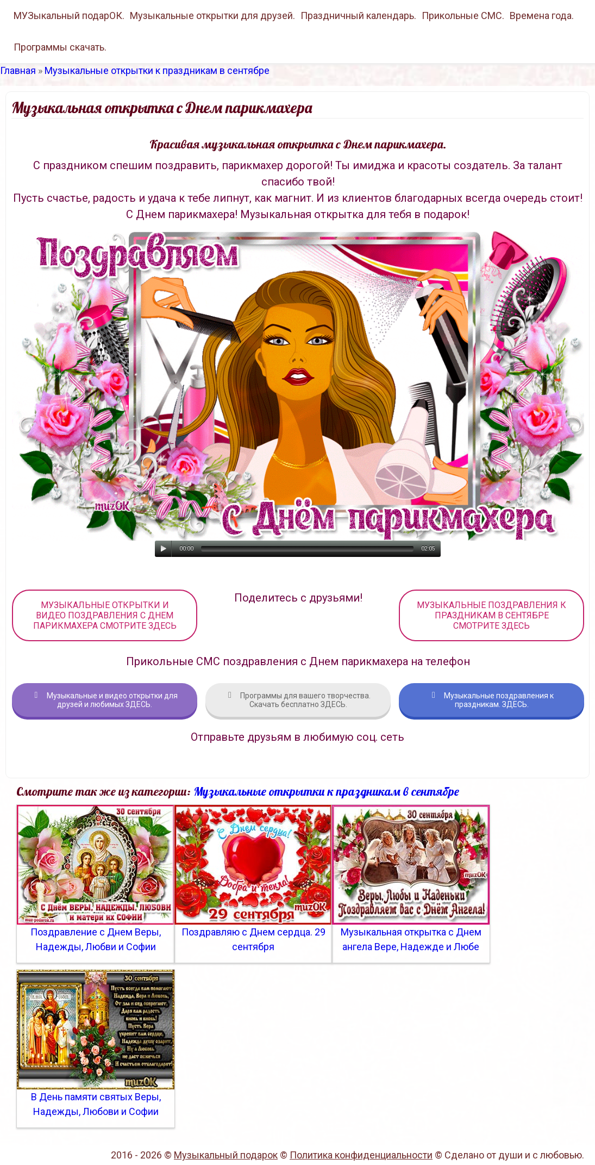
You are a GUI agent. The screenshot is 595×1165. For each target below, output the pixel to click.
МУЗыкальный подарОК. (69, 15)
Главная (18, 70)
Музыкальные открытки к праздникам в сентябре (157, 70)
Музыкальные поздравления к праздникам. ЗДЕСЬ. (491, 700)
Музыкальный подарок (226, 1155)
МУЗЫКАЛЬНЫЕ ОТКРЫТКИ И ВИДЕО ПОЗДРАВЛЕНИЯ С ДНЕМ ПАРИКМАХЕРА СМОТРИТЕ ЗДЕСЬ (105, 615)
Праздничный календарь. (358, 15)
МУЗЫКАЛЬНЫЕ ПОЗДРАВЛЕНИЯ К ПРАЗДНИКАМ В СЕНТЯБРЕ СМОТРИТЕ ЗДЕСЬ (491, 615)
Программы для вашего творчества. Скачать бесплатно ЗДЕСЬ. (298, 700)
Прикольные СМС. (463, 15)
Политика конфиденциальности (361, 1155)
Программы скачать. (60, 47)
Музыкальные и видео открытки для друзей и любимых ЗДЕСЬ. (105, 700)
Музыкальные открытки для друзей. (212, 15)
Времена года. (542, 15)
